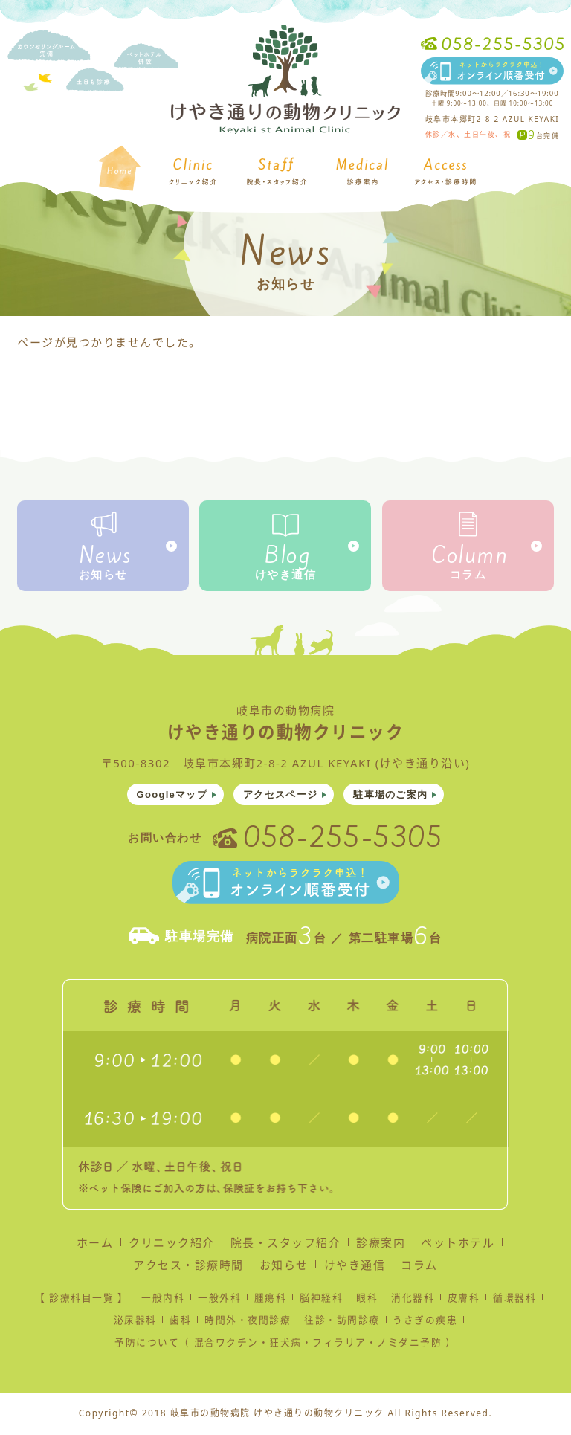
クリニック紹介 (172, 1245)
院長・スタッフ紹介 (285, 1245)
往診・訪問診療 (342, 1322)
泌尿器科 (135, 1322)
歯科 (180, 1322)
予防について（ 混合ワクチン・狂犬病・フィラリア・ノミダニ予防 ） (285, 1345)
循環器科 (514, 1300)
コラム (468, 574)
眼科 (367, 1300)
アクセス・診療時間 (188, 1267)
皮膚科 (464, 1300)
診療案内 (380, 1245)
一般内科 (162, 1300)
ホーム (95, 1245)
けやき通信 (286, 574)
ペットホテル (457, 1245)
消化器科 (412, 1300)
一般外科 (219, 1300)
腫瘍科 (270, 1300)
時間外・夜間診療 (247, 1322)
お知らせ (103, 574)
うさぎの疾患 (425, 1322)
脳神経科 (321, 1300)
